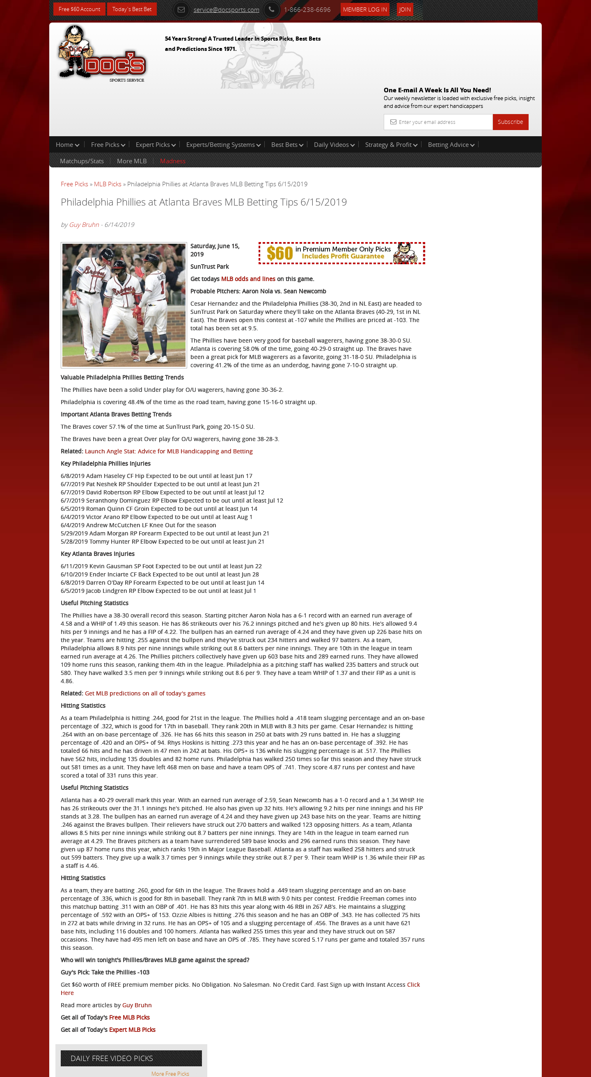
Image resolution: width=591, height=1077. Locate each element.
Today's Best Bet (138, 9)
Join (415, 9)
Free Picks (108, 92)
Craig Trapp (456, 191)
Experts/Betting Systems (223, 92)
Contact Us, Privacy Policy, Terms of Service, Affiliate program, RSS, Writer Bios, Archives (345, 1067)
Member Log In (375, 9)
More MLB (132, 108)
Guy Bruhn (84, 172)
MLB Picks (107, 131)
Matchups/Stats (82, 108)
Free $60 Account (81, 9)
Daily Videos (334, 92)
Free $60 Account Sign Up (460, 288)
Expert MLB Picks (132, 1039)
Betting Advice (451, 92)
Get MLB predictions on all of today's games (145, 677)
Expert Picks (156, 92)
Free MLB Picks (129, 1026)
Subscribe (510, 62)
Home (68, 92)
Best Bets (287, 92)
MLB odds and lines (248, 247)
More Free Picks (505, 136)
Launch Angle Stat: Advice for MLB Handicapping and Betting (169, 427)
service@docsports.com (226, 9)
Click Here (115, 1002)
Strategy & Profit (391, 92)
